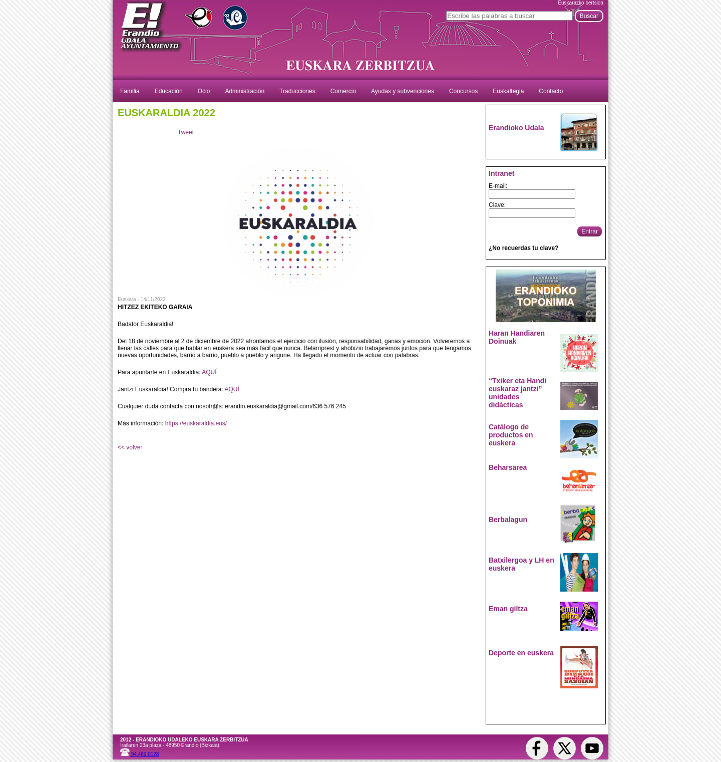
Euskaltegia (508, 91)
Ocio (204, 91)
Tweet (186, 132)
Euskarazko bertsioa (580, 3)
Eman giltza (508, 609)
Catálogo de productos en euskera (511, 435)
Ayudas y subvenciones (402, 91)
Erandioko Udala (516, 128)
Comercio (343, 91)
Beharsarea (508, 467)
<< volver (130, 447)
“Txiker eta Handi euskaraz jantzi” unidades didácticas (517, 393)
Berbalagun (508, 520)
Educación (169, 91)
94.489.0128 (139, 754)
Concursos (463, 91)
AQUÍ (209, 372)
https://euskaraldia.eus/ (196, 423)
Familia (130, 91)
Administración (244, 91)
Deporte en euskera (521, 653)
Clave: (497, 204)
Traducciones (297, 91)
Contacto (551, 91)
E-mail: (498, 185)
